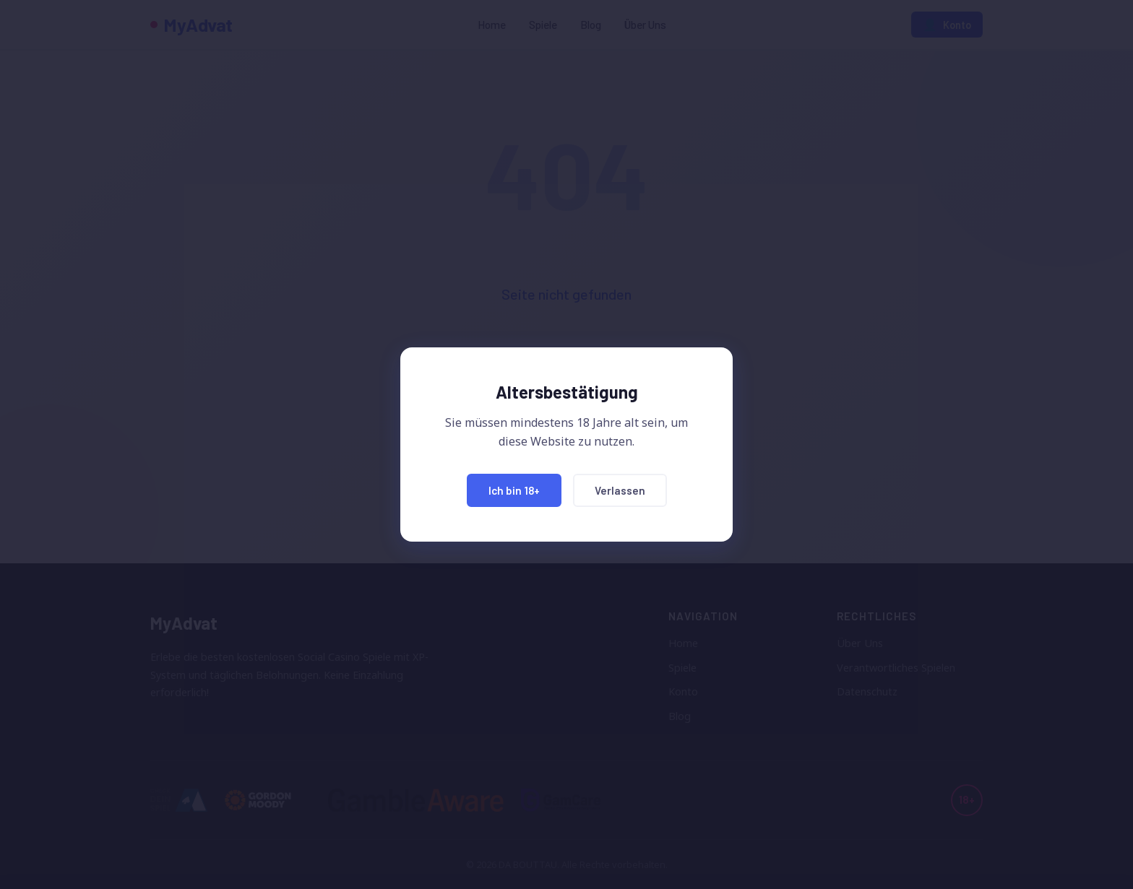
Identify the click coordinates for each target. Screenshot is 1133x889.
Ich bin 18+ (514, 490)
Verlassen (620, 490)
